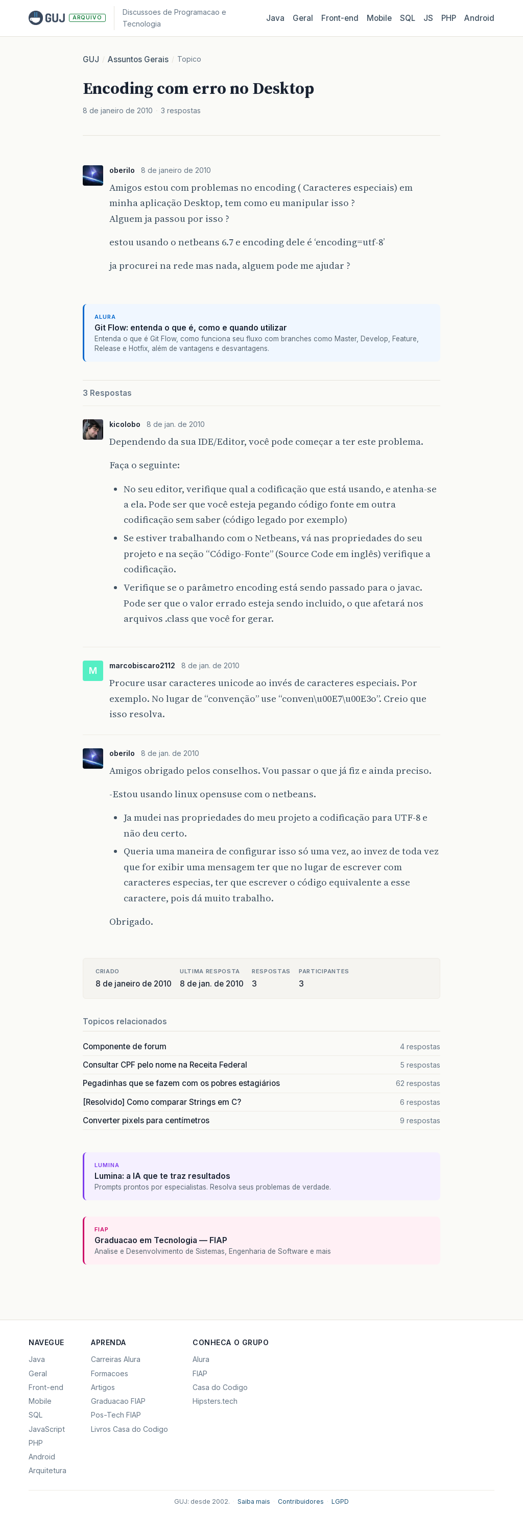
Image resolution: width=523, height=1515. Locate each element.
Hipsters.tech (215, 1401)
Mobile (379, 18)
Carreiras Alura (115, 1359)
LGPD (340, 1501)
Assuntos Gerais (138, 59)
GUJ (91, 59)
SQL (407, 18)
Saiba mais (253, 1501)
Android (479, 18)
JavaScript (47, 1429)
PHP (448, 18)
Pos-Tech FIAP (116, 1414)
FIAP (200, 1373)
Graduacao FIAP (118, 1401)
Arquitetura (47, 1470)
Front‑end (340, 18)
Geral (303, 18)
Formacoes (109, 1373)
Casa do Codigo (220, 1387)
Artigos (103, 1387)
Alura (201, 1359)
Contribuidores (301, 1501)
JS (428, 18)
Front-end (46, 1387)
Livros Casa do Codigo (129, 1429)
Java (275, 18)
